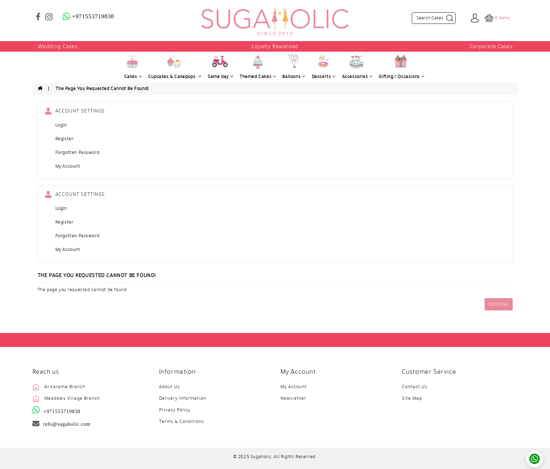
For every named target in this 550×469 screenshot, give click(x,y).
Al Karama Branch (64, 386)
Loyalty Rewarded (275, 46)
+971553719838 (62, 411)
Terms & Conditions (181, 421)
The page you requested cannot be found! (102, 88)
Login (61, 125)
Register (64, 138)
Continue (498, 304)
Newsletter (293, 398)
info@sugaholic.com (67, 424)
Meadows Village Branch (72, 398)
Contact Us (415, 386)
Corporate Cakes (491, 46)
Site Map (412, 398)
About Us (169, 386)
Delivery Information (182, 398)
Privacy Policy (174, 409)
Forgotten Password (77, 152)
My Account (67, 166)
